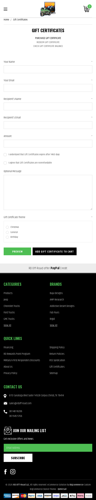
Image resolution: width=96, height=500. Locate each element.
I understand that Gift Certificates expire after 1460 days (34, 154)
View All (7, 325)
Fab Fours (54, 312)
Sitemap (53, 373)
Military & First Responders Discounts (22, 360)
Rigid (52, 319)
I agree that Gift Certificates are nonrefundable (30, 163)
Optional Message (12, 171)
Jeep (6, 300)
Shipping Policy (56, 347)
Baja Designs (56, 293)
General (14, 232)
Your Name (48, 62)
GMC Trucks (9, 319)
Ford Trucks (9, 312)
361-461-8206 (15, 411)
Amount (48, 136)
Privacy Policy (10, 373)
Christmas (14, 227)
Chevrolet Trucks (12, 306)
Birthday (14, 237)
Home (6, 20)
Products (8, 293)
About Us (8, 367)
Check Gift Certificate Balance (48, 46)
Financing (8, 347)
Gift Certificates (20, 20)
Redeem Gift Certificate (48, 42)
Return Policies (56, 354)
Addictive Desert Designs (62, 306)
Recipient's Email (48, 117)
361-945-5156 (15, 416)
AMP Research (57, 300)
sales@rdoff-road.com (20, 403)
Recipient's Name (48, 99)
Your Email (48, 80)
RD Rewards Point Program (17, 354)
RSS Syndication (57, 360)
